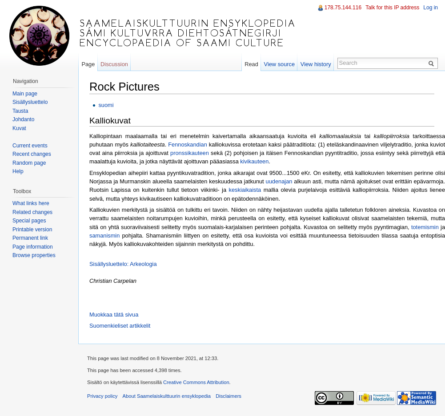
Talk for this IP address (392, 7)
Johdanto (23, 119)
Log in (430, 7)
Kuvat (19, 128)
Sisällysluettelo (30, 102)
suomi (105, 105)
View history (316, 64)
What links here (30, 203)
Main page (24, 94)
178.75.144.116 (343, 7)
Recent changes (31, 154)
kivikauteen (254, 161)
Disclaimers (228, 396)
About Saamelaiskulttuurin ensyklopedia (167, 396)
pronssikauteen (189, 153)
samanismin (104, 235)
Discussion (114, 64)
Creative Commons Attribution (196, 382)
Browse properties (34, 255)
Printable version (32, 229)
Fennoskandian (187, 144)
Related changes (32, 212)
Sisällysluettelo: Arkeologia (123, 264)
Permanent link (30, 238)
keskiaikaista (245, 189)
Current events (30, 146)
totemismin (425, 227)
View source (279, 64)
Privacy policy (102, 396)
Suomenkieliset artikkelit (119, 325)
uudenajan (279, 181)
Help (18, 171)
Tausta (20, 111)
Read (251, 64)
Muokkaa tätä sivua (113, 314)
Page (88, 64)
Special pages (29, 221)
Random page (29, 163)
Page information (32, 247)
